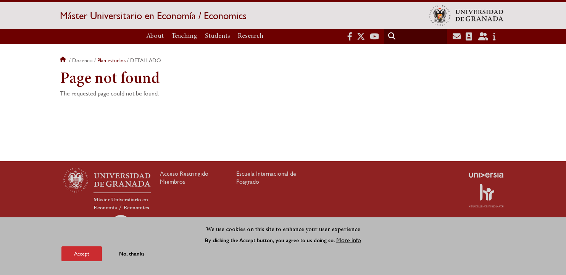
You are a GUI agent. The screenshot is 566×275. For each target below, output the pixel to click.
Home (64, 60)
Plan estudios (111, 60)
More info (348, 240)
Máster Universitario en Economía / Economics (153, 16)
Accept (81, 254)
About (155, 36)
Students (217, 36)
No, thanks (132, 254)
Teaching (184, 36)
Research (250, 36)
